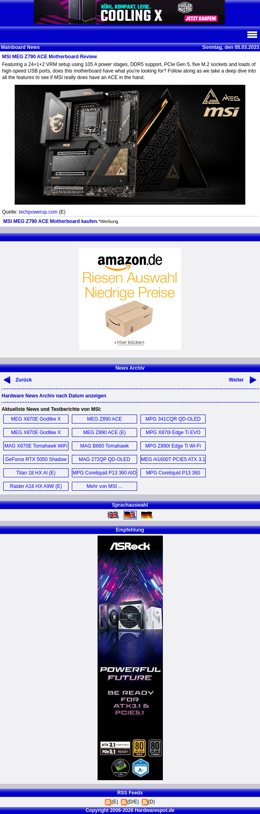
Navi (252, 34)
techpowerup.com (38, 212)
